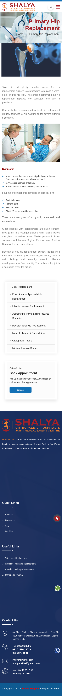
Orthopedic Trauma (22, 340)
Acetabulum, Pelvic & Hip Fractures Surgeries (30, 316)
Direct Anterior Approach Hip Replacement (27, 296)
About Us (9, 514)
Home (19, 34)
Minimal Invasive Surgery (25, 348)
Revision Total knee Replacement (20, 564)
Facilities (9, 531)
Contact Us (10, 520)
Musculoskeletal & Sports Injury (28, 333)
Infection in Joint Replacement (28, 306)
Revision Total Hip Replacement (28, 325)
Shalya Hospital (30, 688)
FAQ (7, 526)
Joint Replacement (22, 287)
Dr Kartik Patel (9, 439)
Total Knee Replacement (16, 558)
